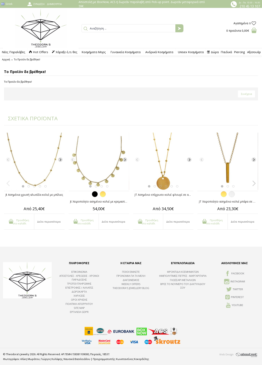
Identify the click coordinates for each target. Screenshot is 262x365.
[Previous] (8, 159)
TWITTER (234, 289)
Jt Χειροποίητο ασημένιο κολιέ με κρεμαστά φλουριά (99, 201)
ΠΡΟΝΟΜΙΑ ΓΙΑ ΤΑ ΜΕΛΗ (130, 276)
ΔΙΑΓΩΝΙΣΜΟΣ (131, 280)
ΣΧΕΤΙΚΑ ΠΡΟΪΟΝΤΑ (30, 118)
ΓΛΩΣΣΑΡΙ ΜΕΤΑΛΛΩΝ (183, 280)
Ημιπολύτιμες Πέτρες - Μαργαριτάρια (182, 276)
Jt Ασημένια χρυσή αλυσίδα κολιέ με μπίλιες (34, 195)
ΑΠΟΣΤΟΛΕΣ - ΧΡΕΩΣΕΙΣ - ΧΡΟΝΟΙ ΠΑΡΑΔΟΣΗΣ (79, 277)
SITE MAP (79, 308)
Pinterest (234, 297)
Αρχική (6, 59)
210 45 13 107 (250, 6)
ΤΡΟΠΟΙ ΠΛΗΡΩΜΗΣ (79, 283)
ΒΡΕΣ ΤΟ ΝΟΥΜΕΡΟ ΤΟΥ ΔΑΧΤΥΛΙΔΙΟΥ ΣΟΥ (182, 285)
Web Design (226, 354)
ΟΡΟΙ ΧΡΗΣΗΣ (79, 299)
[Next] (60, 159)
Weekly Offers (131, 284)
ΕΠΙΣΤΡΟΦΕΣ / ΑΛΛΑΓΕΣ (79, 287)
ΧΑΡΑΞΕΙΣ (79, 295)
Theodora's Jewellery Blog (131, 288)
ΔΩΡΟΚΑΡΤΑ (79, 291)
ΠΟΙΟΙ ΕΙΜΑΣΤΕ (131, 272)
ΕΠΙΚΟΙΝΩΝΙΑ (79, 272)
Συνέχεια (246, 94)
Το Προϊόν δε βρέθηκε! (27, 59)
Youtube (234, 305)
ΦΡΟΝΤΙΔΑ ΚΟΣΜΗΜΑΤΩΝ (183, 272)
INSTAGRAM (234, 281)
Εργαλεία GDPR (79, 312)
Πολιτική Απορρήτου (79, 304)
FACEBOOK (234, 273)
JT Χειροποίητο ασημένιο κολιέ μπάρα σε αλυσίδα (228, 201)
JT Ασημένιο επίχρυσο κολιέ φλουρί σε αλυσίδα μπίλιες (164, 195)
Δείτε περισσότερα (49, 221)
